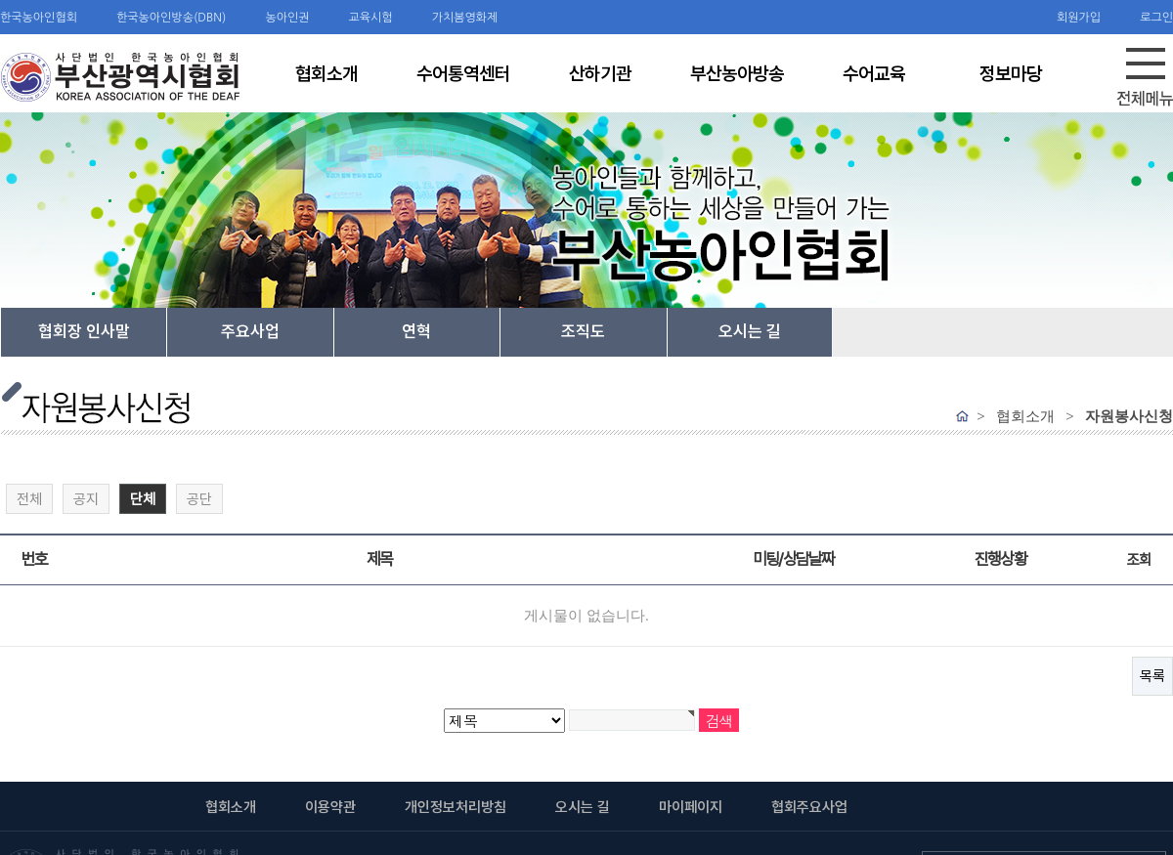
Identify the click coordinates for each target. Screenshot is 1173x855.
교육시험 (371, 17)
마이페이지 (690, 807)
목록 (1152, 676)
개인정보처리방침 (455, 807)
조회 (1138, 560)
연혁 (416, 331)
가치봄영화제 (465, 17)
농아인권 (287, 17)
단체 (137, 496)
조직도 (583, 331)
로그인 (1156, 17)
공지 (86, 499)
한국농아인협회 (38, 17)
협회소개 (230, 807)
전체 (29, 499)
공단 (199, 499)
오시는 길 (749, 331)
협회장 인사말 (84, 331)
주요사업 (250, 331)
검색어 (0, 0)
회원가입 (1079, 17)
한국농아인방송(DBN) (171, 17)
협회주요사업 (809, 807)
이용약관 (330, 807)
